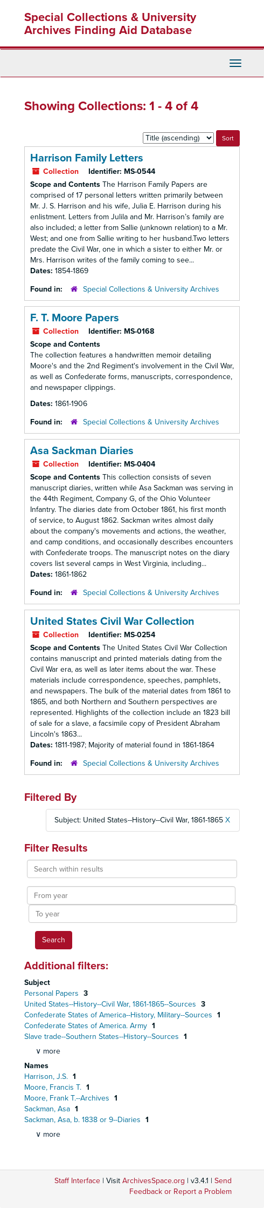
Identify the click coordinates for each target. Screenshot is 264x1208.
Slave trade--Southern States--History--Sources (102, 1036)
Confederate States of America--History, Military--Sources (119, 1015)
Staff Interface (77, 1180)
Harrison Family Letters (86, 158)
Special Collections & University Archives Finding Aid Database (110, 23)
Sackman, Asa (48, 1108)
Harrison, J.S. (47, 1076)
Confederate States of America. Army (86, 1025)
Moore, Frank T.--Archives (68, 1098)
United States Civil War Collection (112, 621)
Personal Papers (52, 993)
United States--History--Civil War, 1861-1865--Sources (111, 1004)
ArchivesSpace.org (153, 1180)
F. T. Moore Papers (74, 318)
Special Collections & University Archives (151, 289)
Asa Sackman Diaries (82, 450)
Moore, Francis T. (54, 1087)
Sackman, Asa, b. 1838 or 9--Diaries (83, 1119)
